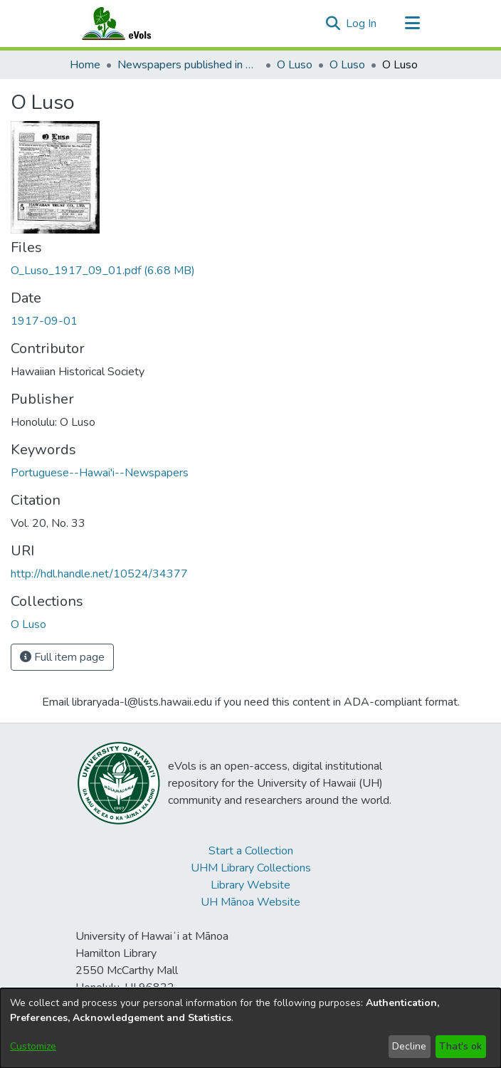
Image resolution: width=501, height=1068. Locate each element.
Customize (33, 1046)
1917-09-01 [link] (44, 321)
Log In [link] (362, 23)
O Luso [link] (294, 65)
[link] (103, 270)
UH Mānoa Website (250, 902)
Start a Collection (251, 851)
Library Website (250, 885)
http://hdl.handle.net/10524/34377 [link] (99, 574)
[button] (333, 23)
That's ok (460, 1046)
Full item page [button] (62, 657)
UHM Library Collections (251, 868)
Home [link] (85, 65)
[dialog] (250, 1028)
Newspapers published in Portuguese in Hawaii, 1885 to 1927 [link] (188, 65)
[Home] (130, 23)
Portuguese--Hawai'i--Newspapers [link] (100, 473)
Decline (409, 1046)
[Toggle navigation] (412, 23)
